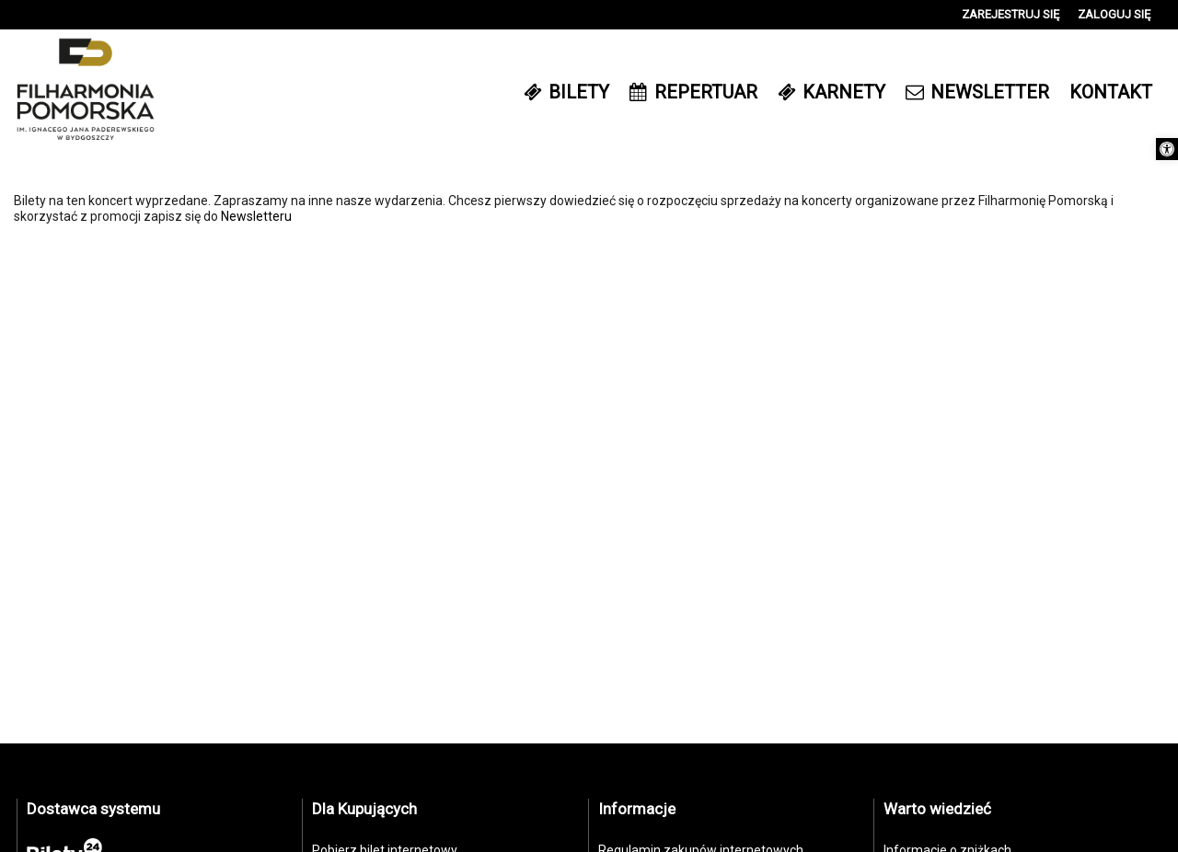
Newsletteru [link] (256, 216)
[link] (1167, 149)
